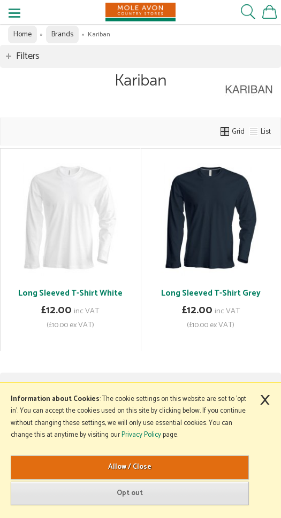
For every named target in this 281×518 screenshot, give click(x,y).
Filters (28, 56)
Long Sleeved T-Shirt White (70, 293)
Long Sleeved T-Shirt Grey (211, 293)
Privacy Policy (141, 434)
